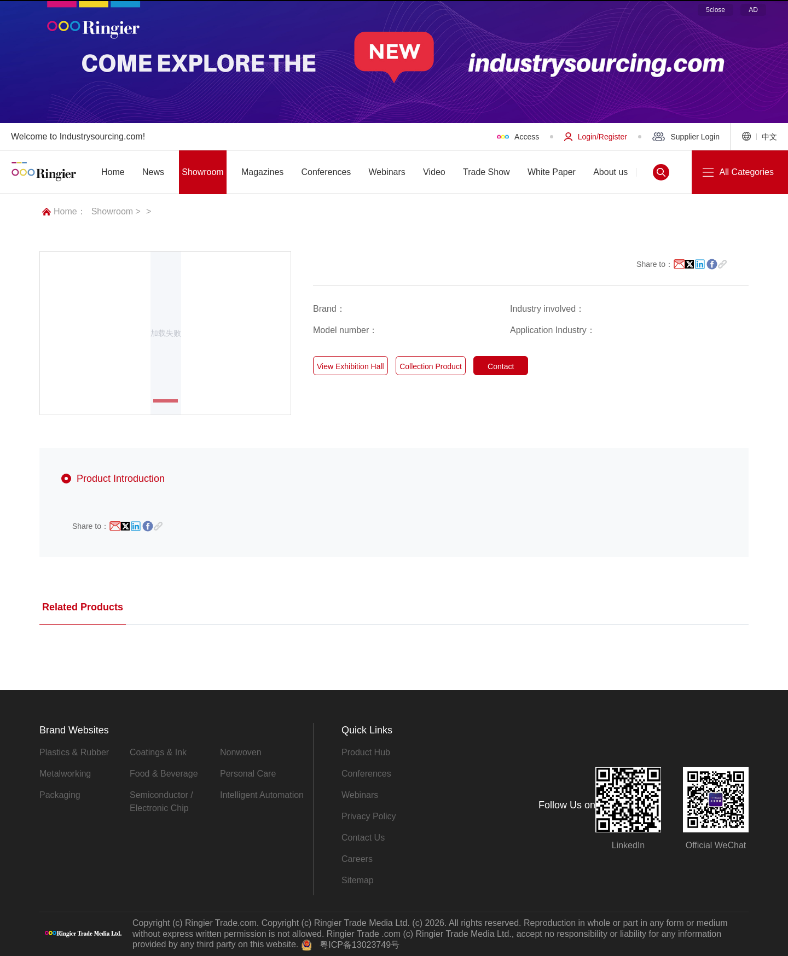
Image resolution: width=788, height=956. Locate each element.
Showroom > (116, 211)
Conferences (366, 773)
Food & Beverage (164, 773)
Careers (357, 859)
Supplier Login (686, 136)
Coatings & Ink (158, 752)
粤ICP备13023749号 (359, 944)
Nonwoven (241, 752)
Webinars (359, 795)
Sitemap (357, 880)
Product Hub (365, 752)
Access (518, 136)
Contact (501, 366)
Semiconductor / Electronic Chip (161, 801)
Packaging (59, 795)
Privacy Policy (368, 816)
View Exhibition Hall (350, 366)
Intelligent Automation (262, 795)
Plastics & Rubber (74, 752)
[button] (165, 401)
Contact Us (363, 837)
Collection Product (430, 366)
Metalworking (65, 773)
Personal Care (248, 773)
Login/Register (595, 136)
